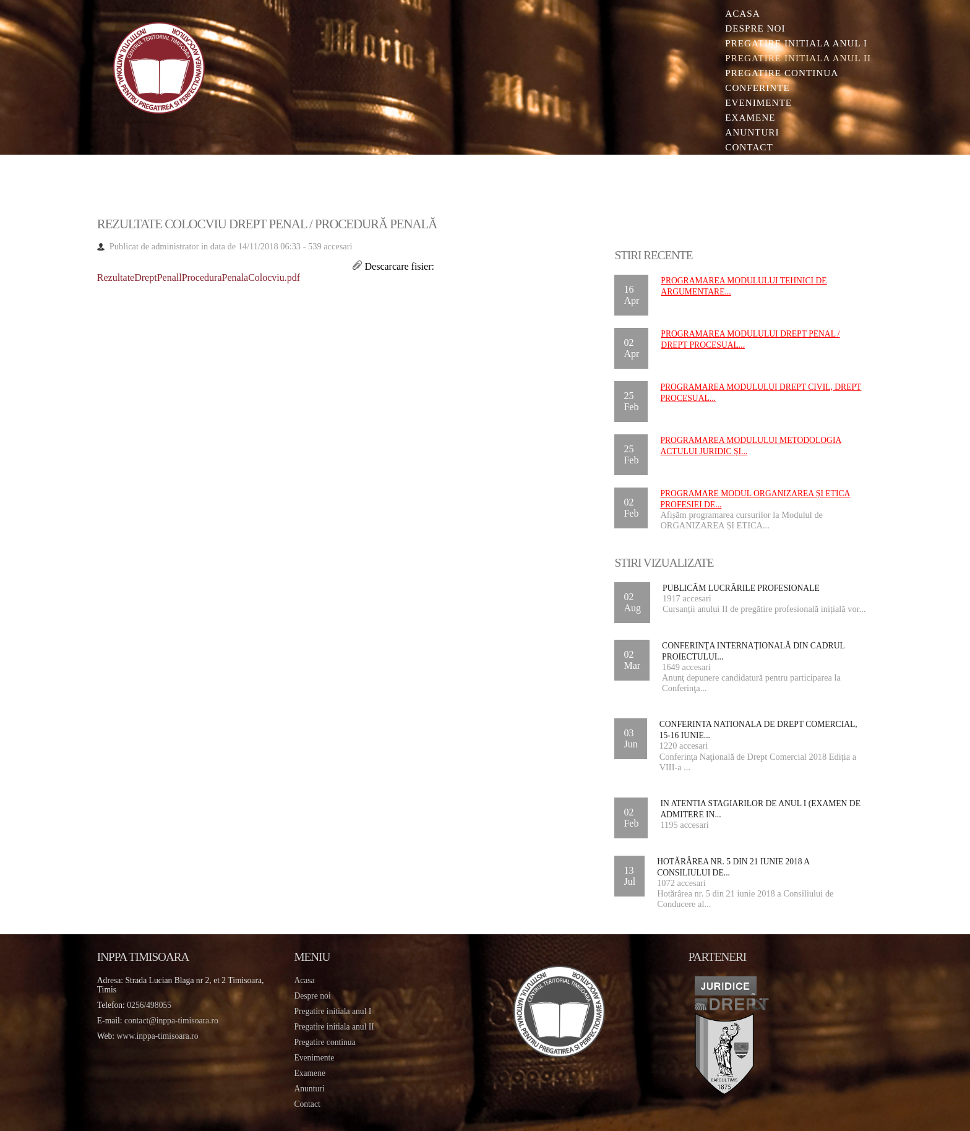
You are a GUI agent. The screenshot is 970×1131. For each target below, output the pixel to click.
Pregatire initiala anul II (334, 1026)
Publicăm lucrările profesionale (741, 588)
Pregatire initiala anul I (332, 1011)
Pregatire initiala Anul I (796, 43)
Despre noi (755, 28)
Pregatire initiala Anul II (798, 58)
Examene (750, 117)
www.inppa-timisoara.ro (158, 1036)
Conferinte (757, 87)
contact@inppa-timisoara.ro (171, 1020)
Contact (749, 147)
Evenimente (758, 102)
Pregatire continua (781, 72)
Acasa (742, 13)
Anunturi (752, 132)
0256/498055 (149, 1005)
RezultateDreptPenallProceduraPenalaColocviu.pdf (198, 277)
